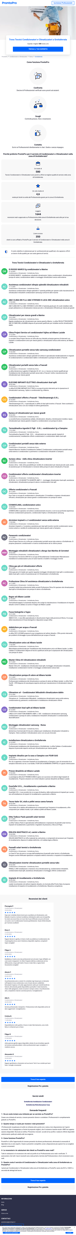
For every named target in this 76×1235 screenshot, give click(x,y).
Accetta (69, 1232)
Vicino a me (4, 1213)
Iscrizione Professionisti (63, 3)
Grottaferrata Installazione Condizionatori (38, 1101)
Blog (2, 1205)
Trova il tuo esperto (37, 1079)
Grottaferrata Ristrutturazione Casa (38, 1105)
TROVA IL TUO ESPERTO (38, 49)
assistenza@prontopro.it (8, 1222)
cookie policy (48, 1228)
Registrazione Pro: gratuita (38, 1086)
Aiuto (2, 1202)
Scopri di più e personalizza (11, 1232)
